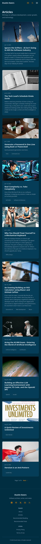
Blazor (30, 309)
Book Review (9, 435)
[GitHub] (16, 502)
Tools (7, 154)
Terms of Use (21, 533)
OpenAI (8, 394)
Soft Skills (8, 200)
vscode (15, 394)
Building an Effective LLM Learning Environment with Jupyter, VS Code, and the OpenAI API (20, 386)
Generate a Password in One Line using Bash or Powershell (20, 145)
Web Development (21, 309)
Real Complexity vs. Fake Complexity (16, 187)
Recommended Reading (20, 518)
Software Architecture (19, 200)
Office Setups (9, 254)
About (20, 511)
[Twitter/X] (20, 502)
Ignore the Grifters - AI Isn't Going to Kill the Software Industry (20, 49)
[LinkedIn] (11, 502)
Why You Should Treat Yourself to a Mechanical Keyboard (20, 234)
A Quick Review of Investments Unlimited (19, 428)
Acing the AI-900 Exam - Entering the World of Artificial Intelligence (20, 343)
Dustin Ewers (8, 3)
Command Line (16, 154)
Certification (23, 350)
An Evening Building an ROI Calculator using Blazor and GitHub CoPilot (17, 289)
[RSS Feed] (32, 3)
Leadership (9, 472)
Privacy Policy (20, 529)
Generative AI (9, 309)
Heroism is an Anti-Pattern (17, 467)
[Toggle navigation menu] (37, 3)
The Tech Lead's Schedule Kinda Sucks (19, 97)
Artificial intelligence (11, 350)
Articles (20, 515)
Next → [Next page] (25, 480)
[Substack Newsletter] (28, 3)
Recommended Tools (20, 521)
